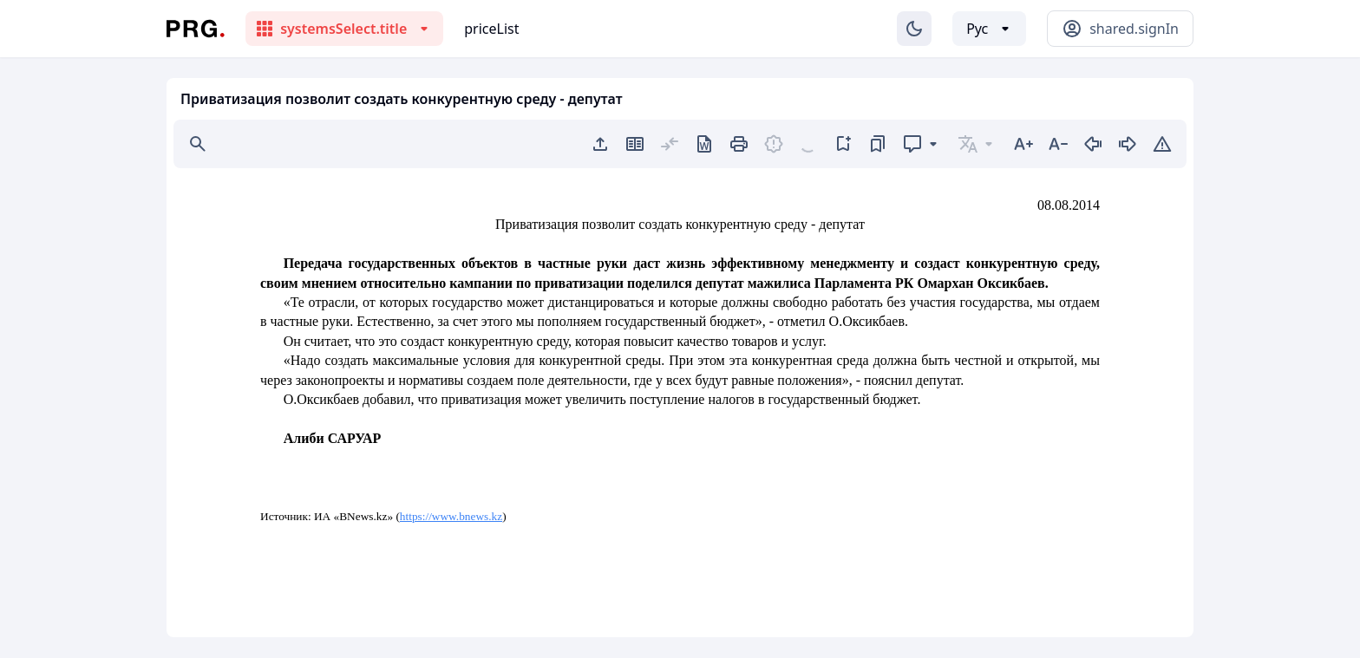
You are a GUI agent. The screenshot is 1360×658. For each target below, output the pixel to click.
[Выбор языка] (989, 28)
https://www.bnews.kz (451, 516)
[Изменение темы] (914, 28)
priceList (491, 28)
